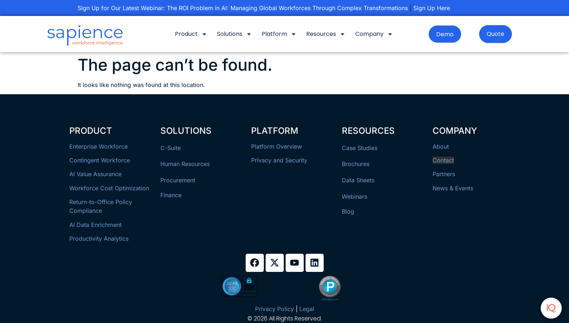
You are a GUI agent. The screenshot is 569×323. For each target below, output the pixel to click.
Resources (325, 34)
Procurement (177, 180)
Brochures (355, 163)
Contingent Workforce (99, 160)
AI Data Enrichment (95, 224)
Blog (348, 211)
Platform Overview (276, 146)
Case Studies (359, 148)
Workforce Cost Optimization (109, 188)
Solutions (234, 34)
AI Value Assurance (95, 174)
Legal (306, 308)
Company (374, 34)
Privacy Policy (274, 308)
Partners (444, 174)
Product (191, 34)
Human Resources (185, 163)
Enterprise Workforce (98, 146)
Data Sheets (358, 180)
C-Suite (170, 148)
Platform (279, 34)
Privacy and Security (279, 160)
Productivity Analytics (98, 238)
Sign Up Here (431, 8)
